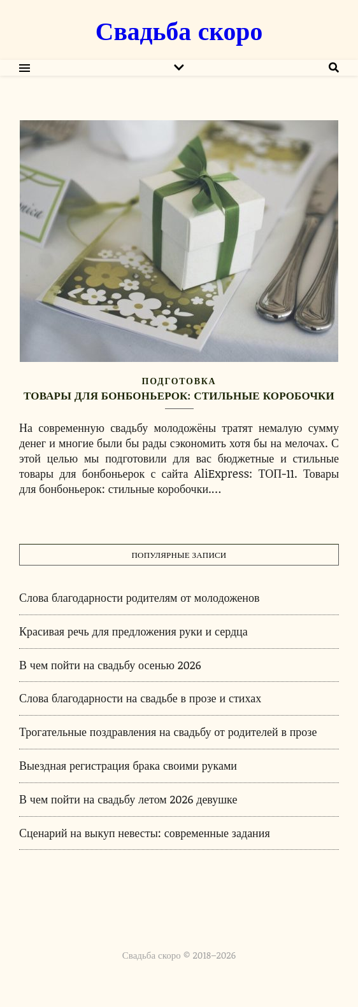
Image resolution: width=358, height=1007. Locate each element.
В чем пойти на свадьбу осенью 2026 (110, 664)
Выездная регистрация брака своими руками (128, 765)
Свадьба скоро (179, 30)
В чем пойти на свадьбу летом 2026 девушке (128, 799)
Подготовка (179, 381)
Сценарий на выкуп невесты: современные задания (144, 832)
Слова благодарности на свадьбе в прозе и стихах (140, 697)
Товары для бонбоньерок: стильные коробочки (179, 395)
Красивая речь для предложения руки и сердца (133, 631)
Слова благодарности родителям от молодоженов (139, 597)
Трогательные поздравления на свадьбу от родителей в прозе (168, 731)
